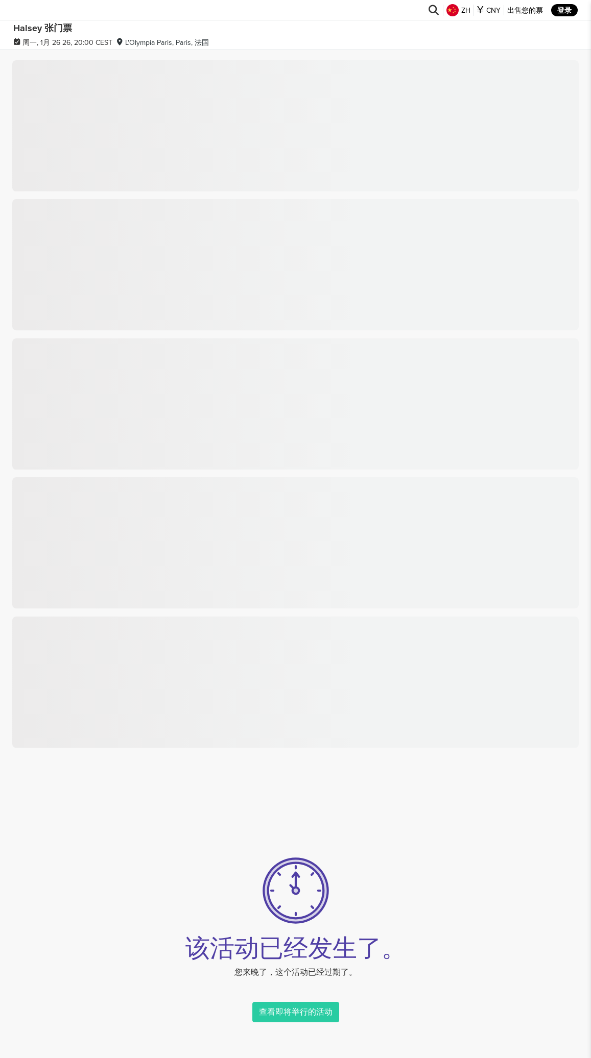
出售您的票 (525, 10)
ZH (458, 10)
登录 (564, 10)
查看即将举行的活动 (296, 1011)
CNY (489, 10)
